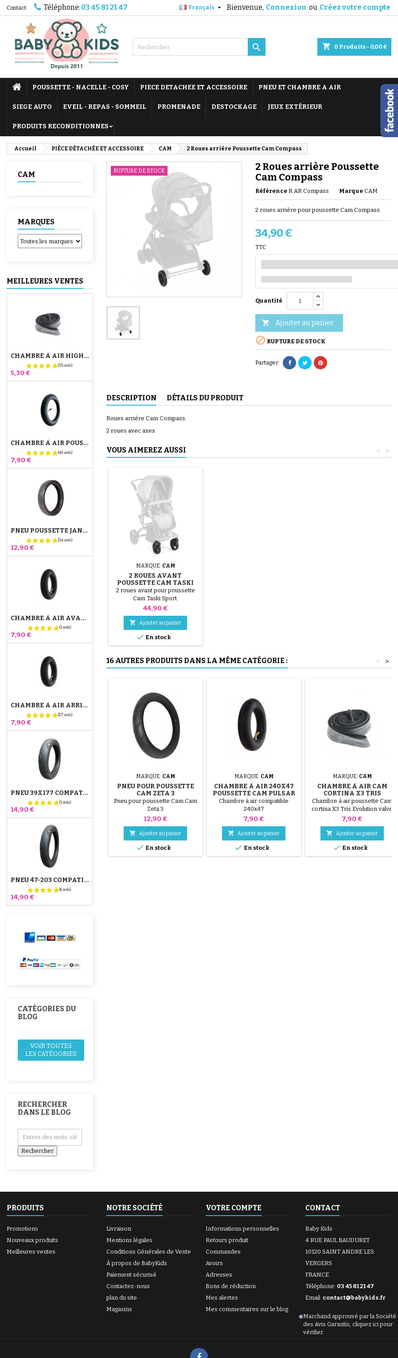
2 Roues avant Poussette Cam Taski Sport (155, 583)
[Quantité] (300, 301)
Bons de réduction (231, 1286)
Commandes (223, 1251)
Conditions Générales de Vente (148, 1251)
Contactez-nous (128, 1286)
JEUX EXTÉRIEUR (295, 107)
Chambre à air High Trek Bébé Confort (50, 356)
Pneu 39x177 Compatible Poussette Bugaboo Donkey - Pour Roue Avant (50, 793)
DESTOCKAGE (234, 107)
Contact (16, 8)
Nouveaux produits (32, 1240)
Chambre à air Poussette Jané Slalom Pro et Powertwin (50, 443)
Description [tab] (131, 398)
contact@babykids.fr (354, 1297)
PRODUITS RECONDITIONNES (60, 126)
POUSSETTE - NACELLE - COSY (80, 87)
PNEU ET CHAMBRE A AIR (299, 87)
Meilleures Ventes (45, 281)
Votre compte (233, 1208)
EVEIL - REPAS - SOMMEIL (104, 107)
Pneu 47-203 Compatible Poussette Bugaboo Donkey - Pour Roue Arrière (50, 880)
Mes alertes (222, 1297)
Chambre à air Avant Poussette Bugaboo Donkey (50, 618)
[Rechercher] (199, 47)
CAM (26, 174)
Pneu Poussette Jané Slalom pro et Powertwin (50, 530)
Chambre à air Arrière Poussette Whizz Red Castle (50, 705)
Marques (36, 222)
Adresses (219, 1274)
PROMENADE (178, 107)
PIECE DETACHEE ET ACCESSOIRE (193, 87)
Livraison (118, 1228)
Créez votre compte (355, 7)
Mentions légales (129, 1240)
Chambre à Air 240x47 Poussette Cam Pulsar (254, 790)
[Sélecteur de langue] (201, 7)
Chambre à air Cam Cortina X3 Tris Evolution (352, 793)
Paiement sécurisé (131, 1274)
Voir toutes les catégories (51, 1050)
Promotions (22, 1228)
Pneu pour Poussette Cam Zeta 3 (155, 790)
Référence (271, 191)
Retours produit (227, 1240)
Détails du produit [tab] (205, 398)
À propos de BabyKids (136, 1263)
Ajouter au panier (298, 323)
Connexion (286, 7)
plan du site (121, 1297)
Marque (351, 191)
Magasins (119, 1309)
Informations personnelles (242, 1228)
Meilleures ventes (31, 1251)
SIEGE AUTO (32, 107)
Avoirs (214, 1263)
